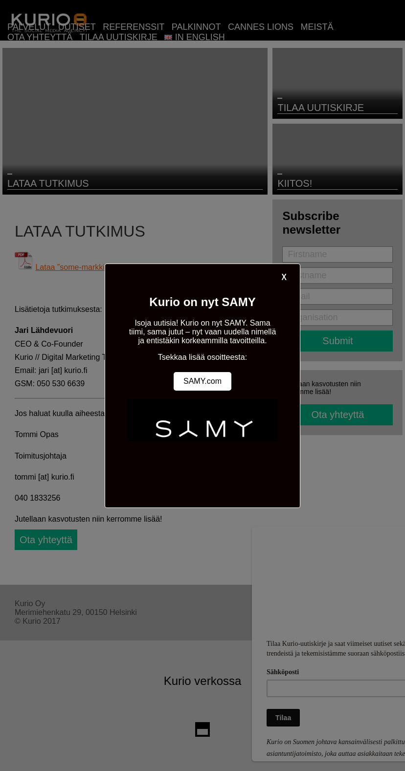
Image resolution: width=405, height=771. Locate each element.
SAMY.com (202, 381)
